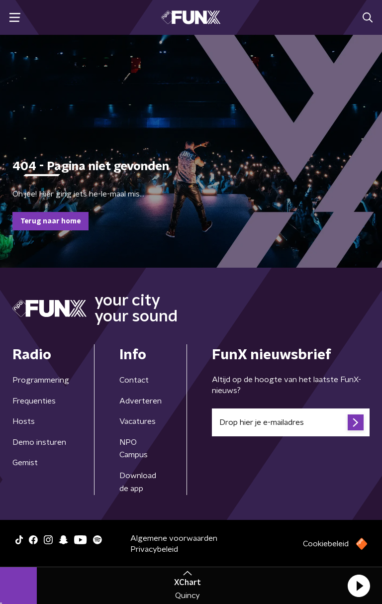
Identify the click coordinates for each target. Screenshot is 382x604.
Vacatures (137, 421)
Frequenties (34, 401)
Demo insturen (39, 442)
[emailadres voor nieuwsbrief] (291, 422)
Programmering (40, 380)
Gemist (25, 463)
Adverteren (140, 401)
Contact (134, 380)
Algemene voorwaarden (173, 538)
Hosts (23, 421)
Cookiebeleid (326, 544)
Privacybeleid (154, 549)
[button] (359, 586)
